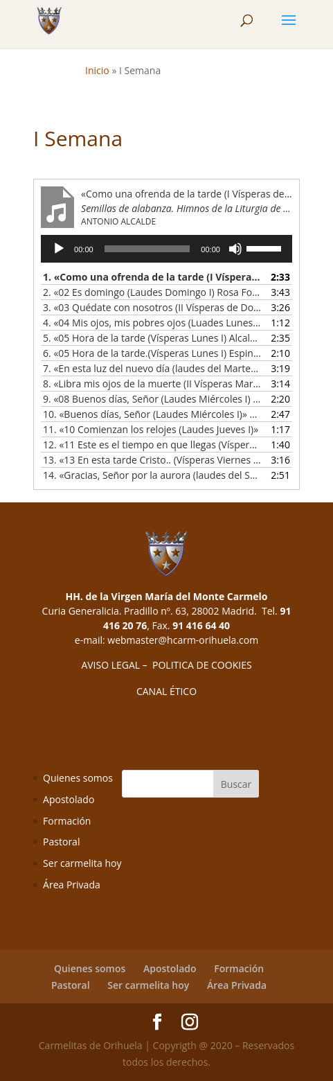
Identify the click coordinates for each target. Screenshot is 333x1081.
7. (152, 368)
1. (152, 276)
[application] (166, 249)
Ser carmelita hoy (82, 863)
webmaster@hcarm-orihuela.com (182, 640)
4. (152, 322)
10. (152, 414)
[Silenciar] (235, 249)
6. (152, 353)
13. (152, 459)
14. (152, 475)
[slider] (147, 248)
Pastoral (61, 841)
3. (152, 307)
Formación (67, 820)
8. (152, 383)
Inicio (97, 70)
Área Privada (71, 884)
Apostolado (68, 799)
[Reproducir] (59, 249)
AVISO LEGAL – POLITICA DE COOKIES (166, 664)
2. (152, 292)
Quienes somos (78, 777)
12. (152, 444)
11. (150, 429)
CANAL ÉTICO (166, 691)
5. (152, 337)
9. (152, 398)
